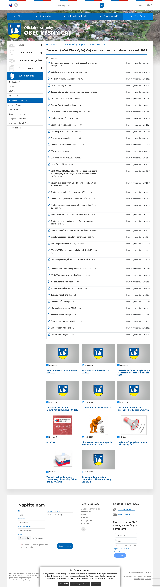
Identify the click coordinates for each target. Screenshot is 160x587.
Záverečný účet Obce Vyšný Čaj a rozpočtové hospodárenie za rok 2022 (80, 44)
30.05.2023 (89, 365)
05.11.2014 (89, 472)
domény (38, 578)
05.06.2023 (53, 365)
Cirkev (84, 515)
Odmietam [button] (96, 584)
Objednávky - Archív (16, 114)
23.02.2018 (89, 402)
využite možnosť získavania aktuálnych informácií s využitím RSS (31, 573)
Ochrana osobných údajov (19, 123)
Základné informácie (90, 509)
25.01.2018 (124, 402)
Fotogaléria (86, 521)
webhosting (18, 578)
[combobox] (119, 541)
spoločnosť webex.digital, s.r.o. (19, 580)
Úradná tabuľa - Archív (17, 100)
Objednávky (13, 96)
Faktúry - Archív (14, 109)
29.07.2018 (53, 402)
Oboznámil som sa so (34, 546)
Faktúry (11, 91)
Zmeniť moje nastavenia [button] (80, 584)
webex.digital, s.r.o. (28, 578)
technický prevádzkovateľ (38, 580)
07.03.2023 (124, 365)
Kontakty (85, 524)
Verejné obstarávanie (17, 118)
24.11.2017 (53, 437)
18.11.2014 (53, 472)
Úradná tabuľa (14, 82)
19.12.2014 (124, 437)
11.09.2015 (89, 437)
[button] (17, 16)
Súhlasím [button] (64, 584)
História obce (87, 512)
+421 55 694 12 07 (126, 510)
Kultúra (84, 518)
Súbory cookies (14, 128)
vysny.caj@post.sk (126, 515)
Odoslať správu (65, 546)
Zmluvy (11, 86)
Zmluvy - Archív (14, 105)
